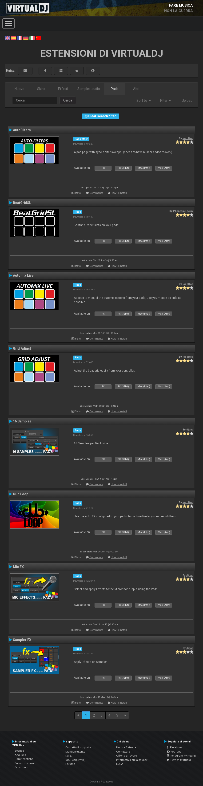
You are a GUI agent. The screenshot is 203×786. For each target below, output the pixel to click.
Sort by (143, 100)
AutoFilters (22, 130)
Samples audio (88, 89)
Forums (70, 764)
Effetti (63, 89)
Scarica (19, 750)
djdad (189, 429)
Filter (165, 100)
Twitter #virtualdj (179, 760)
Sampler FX (22, 640)
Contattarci (123, 751)
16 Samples (22, 421)
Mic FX (18, 567)
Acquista (20, 755)
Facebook (174, 747)
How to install (119, 192)
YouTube (174, 751)
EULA (119, 764)
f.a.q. (68, 755)
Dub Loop (20, 494)
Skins (41, 89)
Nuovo (19, 89)
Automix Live (23, 275)
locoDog (188, 138)
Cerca (67, 100)
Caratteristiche (24, 759)
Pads (114, 89)
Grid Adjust (22, 348)
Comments (96, 192)
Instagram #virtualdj (181, 755)
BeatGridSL (22, 203)
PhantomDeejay (183, 211)
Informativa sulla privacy (131, 760)
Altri (136, 89)
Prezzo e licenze (25, 763)
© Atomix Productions (101, 781)
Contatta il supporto (78, 747)
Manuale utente (75, 751)
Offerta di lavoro (126, 755)
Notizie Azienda (126, 747)
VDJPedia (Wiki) (75, 760)
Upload (187, 100)
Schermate (21, 767)
